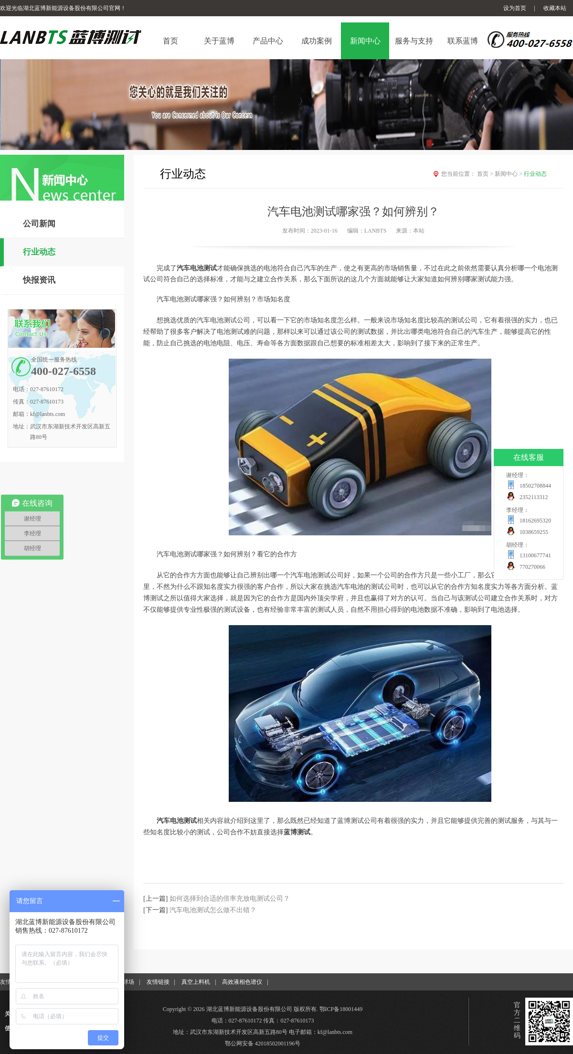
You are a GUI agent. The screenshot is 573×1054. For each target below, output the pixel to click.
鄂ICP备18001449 (341, 1009)
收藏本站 (554, 8)
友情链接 (158, 982)
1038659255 (534, 532)
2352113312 (534, 497)
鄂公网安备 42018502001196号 (263, 1043)
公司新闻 (39, 223)
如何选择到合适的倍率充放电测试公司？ (230, 898)
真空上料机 (195, 982)
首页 (486, 173)
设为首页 (514, 8)
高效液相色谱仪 (242, 982)
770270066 (532, 567)
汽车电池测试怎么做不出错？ (213, 910)
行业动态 (39, 251)
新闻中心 (509, 173)
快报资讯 (39, 280)
